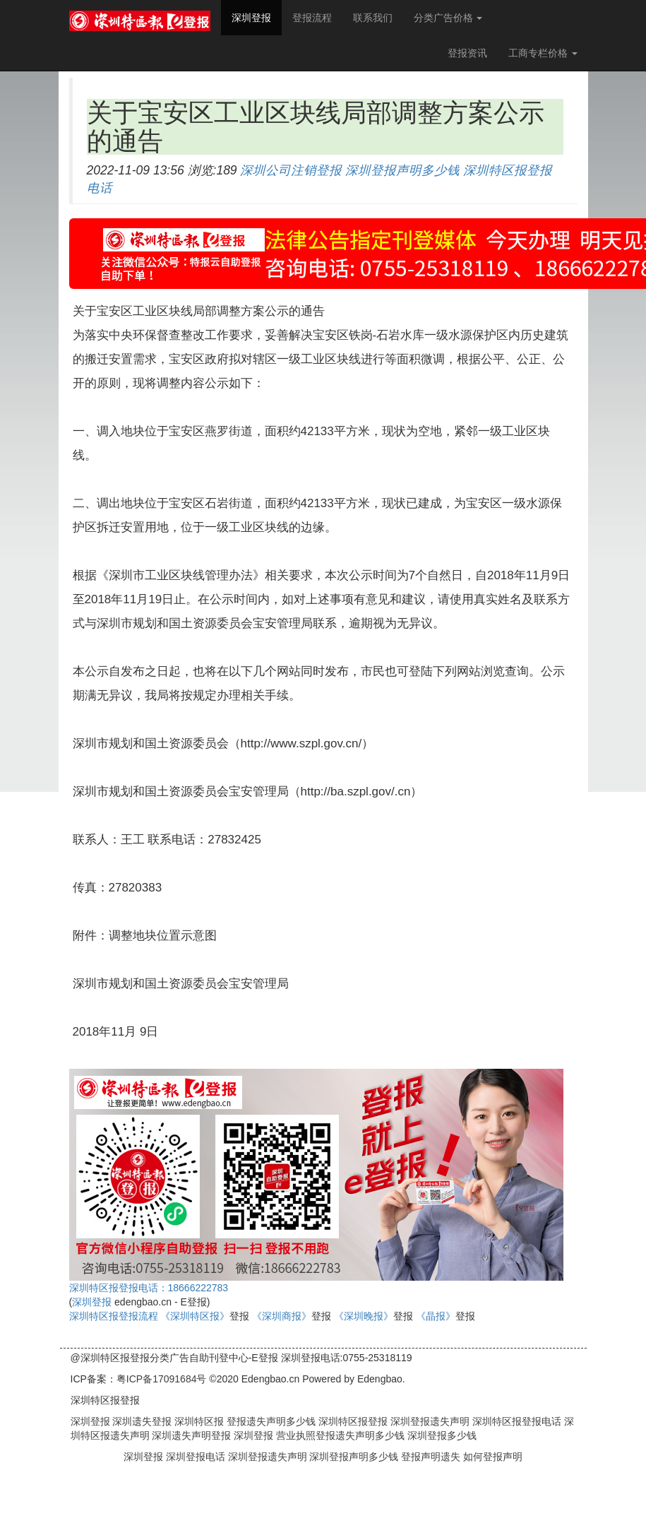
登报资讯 (467, 53)
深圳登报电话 (197, 1456)
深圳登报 (257, 16)
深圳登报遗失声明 (428, 1421)
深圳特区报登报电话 (515, 1421)
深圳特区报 (198, 1421)
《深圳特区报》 (194, 1316)
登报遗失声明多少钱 (270, 1421)
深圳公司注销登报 (291, 170)
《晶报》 (435, 1316)
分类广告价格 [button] (448, 17)
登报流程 (312, 17)
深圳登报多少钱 (441, 1435)
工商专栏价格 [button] (543, 53)
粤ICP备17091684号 (161, 1379)
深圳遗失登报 (141, 1421)
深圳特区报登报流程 (113, 1316)
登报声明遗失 (432, 1456)
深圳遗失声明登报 (191, 1435)
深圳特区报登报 (352, 1421)
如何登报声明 (492, 1456)
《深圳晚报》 (363, 1316)
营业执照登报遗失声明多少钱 (339, 1435)
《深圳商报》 (281, 1316)
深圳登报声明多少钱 (402, 170)
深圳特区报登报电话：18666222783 (149, 1287)
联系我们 (373, 17)
